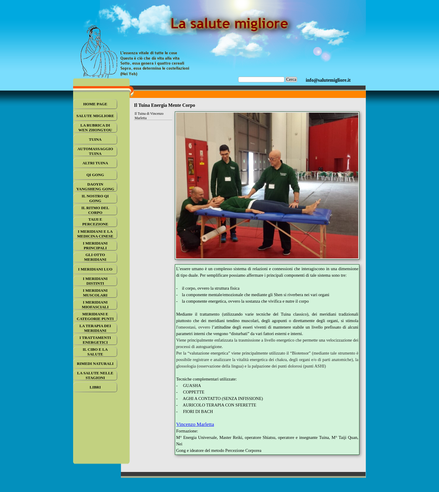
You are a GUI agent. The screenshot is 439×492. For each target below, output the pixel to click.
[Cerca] (261, 79)
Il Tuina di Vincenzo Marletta (149, 115)
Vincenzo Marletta (195, 424)
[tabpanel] (328, 80)
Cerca (291, 79)
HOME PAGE (95, 104)
